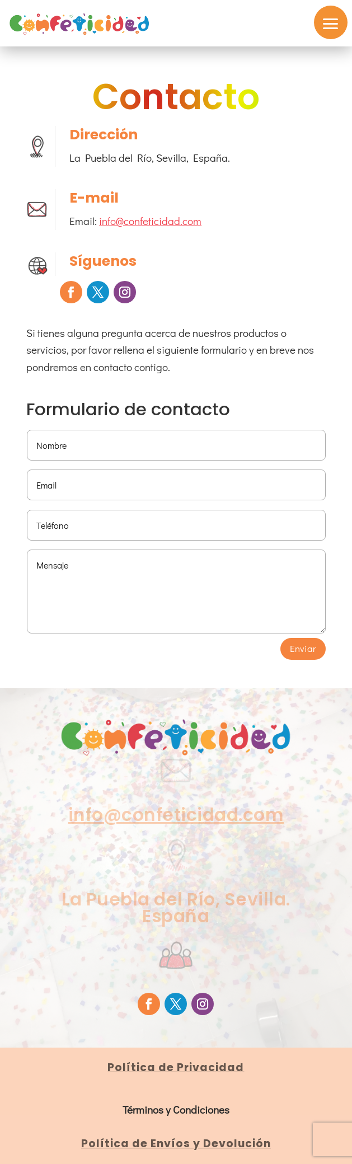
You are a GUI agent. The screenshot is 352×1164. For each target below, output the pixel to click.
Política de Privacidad (175, 1067)
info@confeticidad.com (150, 221)
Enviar (303, 648)
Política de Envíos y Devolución (176, 1143)
